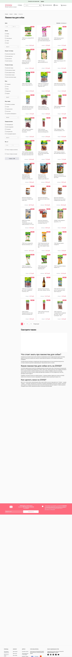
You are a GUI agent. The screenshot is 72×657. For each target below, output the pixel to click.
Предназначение (9, 121)
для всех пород (9, 67)
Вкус (6, 81)
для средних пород (10, 72)
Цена (6, 23)
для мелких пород (10, 74)
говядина (8, 84)
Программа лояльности (6, 652)
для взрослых (9, 56)
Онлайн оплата (25, 651)
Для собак (15, 655)
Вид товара (7, 101)
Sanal (7, 43)
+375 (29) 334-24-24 (48, 5)
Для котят (15, 653)
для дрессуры (9, 131)
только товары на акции (11, 154)
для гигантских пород (11, 77)
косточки (8, 111)
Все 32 (12, 117)
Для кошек (15, 651)
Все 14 (12, 46)
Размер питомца (9, 64)
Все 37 (12, 97)
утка (7, 86)
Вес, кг (6, 141)
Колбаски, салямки (10, 104)
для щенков (9, 58)
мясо (7, 88)
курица (8, 93)
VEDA (7, 36)
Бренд (6, 30)
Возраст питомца (9, 50)
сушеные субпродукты (11, 113)
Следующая (36, 324)
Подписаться (31, 511)
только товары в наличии (12, 149)
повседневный (9, 124)
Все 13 (12, 137)
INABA (7, 33)
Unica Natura (9, 38)
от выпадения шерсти (11, 133)
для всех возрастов (10, 54)
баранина (8, 91)
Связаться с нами (6, 655)
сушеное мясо (9, 109)
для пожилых (9, 60)
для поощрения (9, 126)
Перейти (42, 1)
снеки (7, 106)
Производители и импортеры (25, 654)
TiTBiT (7, 40)
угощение (8, 129)
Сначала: (58, 23)
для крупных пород (10, 70)
